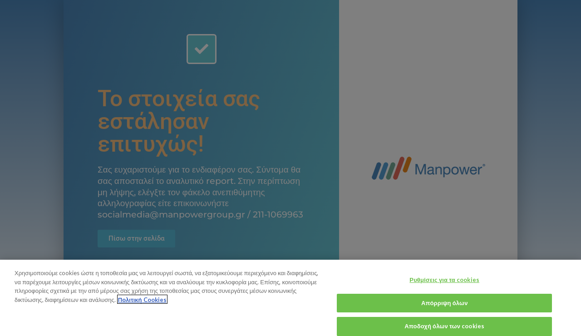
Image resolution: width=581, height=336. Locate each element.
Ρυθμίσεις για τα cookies (444, 283)
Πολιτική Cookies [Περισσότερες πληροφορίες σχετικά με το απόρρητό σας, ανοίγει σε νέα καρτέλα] (142, 302)
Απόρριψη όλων (444, 306)
